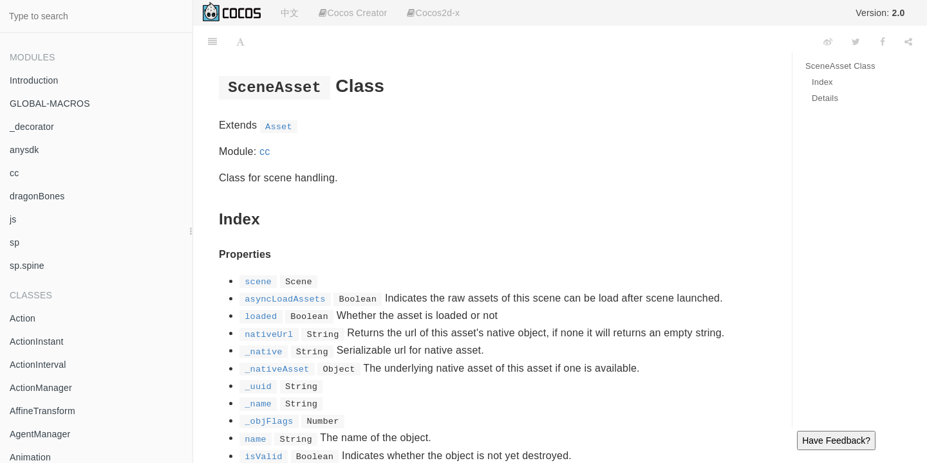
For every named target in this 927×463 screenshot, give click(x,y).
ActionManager (41, 388)
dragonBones (37, 196)
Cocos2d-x (433, 13)
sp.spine (27, 265)
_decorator (32, 127)
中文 (290, 13)
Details (825, 98)
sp (14, 242)
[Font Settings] (240, 42)
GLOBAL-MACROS (50, 103)
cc (14, 173)
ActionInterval (38, 364)
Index (822, 82)
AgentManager (40, 434)
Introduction (34, 80)
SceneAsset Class (840, 66)
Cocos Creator (353, 13)
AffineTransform (42, 411)
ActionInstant (37, 341)
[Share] (908, 42)
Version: (880, 13)
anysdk (24, 150)
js (13, 219)
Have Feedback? (836, 440)
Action (22, 318)
